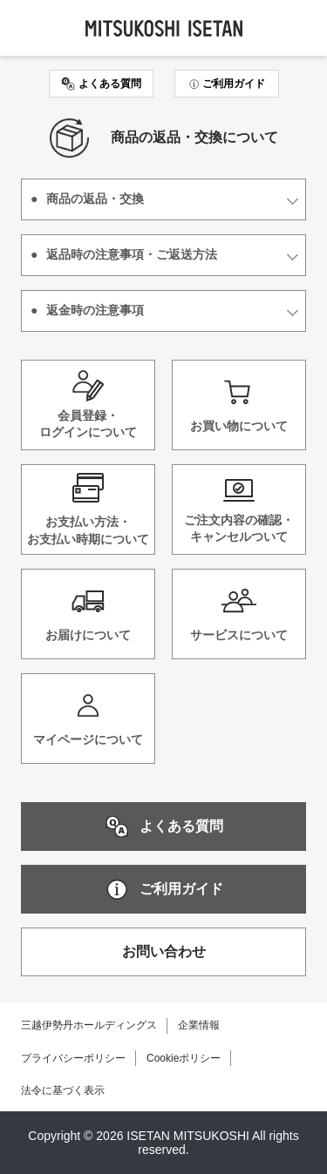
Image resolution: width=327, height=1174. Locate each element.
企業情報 (199, 1025)
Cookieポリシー (183, 1058)
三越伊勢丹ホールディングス (89, 1025)
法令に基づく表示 (63, 1090)
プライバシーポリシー (73, 1058)
